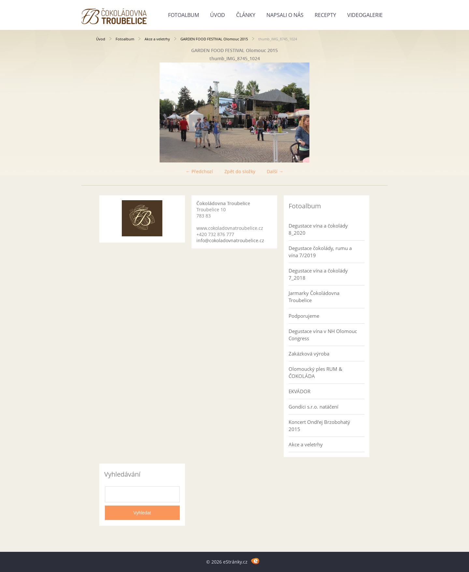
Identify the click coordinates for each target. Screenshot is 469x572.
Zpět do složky (239, 171)
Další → (275, 171)
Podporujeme (304, 316)
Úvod (217, 15)
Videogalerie (365, 15)
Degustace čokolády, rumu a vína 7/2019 (320, 251)
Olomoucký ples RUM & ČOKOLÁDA (315, 372)
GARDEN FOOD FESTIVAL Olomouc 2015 (214, 38)
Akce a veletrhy (157, 38)
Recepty (325, 15)
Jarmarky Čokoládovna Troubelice (314, 296)
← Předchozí (199, 171)
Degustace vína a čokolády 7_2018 (318, 274)
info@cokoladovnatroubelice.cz (230, 240)
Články (245, 15)
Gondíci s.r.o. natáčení (313, 406)
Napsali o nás (285, 15)
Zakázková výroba (309, 353)
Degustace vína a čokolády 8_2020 (318, 229)
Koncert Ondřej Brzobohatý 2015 (319, 425)
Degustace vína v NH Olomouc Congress (323, 335)
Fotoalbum (183, 15)
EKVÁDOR (299, 391)
